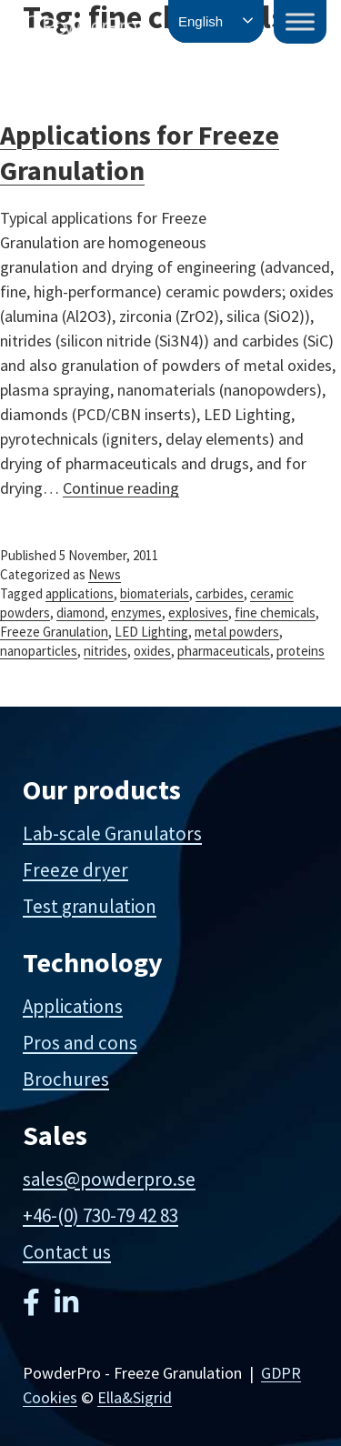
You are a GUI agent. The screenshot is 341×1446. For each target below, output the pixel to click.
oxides (152, 650)
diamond (80, 612)
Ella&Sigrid (134, 1397)
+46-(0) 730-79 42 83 (100, 1215)
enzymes (136, 612)
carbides (220, 593)
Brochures (66, 1079)
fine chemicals (275, 612)
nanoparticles (38, 650)
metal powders (237, 631)
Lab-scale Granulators (112, 833)
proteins (300, 650)
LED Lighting (151, 631)
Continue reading (121, 487)
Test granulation (89, 906)
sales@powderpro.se (109, 1179)
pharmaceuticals (223, 650)
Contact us (67, 1252)
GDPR (281, 1372)
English (200, 21)
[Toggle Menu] (300, 21)
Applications (73, 1006)
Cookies (50, 1397)
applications (79, 593)
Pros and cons (80, 1042)
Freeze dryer (75, 870)
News (104, 574)
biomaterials (154, 593)
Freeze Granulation (54, 631)
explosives (198, 612)
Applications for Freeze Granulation (139, 152)
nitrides (105, 650)
